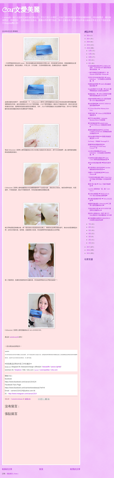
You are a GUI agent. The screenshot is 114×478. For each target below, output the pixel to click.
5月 (89, 230)
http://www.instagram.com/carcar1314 (22, 394)
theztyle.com (8, 367)
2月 (89, 240)
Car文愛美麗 (21, 10)
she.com (30, 370)
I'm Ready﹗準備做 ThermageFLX (98, 141)
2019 (88, 45)
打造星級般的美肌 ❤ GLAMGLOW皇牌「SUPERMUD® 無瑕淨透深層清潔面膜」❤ (99, 67)
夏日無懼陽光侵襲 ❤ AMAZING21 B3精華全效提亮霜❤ (99, 219)
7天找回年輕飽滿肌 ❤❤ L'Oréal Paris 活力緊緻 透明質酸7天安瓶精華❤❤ (99, 179)
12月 (90, 50)
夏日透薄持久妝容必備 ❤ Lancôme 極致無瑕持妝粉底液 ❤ (99, 168)
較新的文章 (7, 469)
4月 (89, 233)
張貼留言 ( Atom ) (12, 474)
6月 (89, 227)
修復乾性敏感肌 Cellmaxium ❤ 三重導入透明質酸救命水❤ (99, 204)
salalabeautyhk (14, 337)
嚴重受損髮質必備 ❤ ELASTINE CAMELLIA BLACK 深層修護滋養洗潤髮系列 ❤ (100, 131)
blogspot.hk (16, 367)
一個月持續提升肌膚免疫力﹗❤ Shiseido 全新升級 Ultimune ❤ (98, 73)
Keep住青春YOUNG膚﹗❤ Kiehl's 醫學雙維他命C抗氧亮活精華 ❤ (99, 90)
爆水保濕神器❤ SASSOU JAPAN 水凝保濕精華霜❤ (99, 104)
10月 (90, 57)
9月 (89, 60)
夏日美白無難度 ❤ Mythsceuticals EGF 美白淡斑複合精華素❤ (98, 194)
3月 (89, 236)
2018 (88, 48)
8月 (89, 63)
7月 (89, 224)
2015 (88, 253)
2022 (88, 35)
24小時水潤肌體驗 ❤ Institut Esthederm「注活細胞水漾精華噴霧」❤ (99, 153)
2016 (88, 250)
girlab (59, 367)
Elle (24, 370)
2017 (88, 247)
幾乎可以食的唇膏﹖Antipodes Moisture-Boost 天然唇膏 (97, 119)
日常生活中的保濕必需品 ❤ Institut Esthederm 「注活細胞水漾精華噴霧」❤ (99, 79)
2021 (88, 39)
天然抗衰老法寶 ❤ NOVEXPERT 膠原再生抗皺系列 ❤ (99, 209)
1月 (89, 243)
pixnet (36, 370)
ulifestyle (37, 367)
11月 (90, 54)
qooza (53, 367)
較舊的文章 (75, 469)
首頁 (41, 469)
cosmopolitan (45, 370)
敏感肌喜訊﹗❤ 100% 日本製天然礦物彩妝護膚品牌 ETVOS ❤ (99, 95)
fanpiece (18, 370)
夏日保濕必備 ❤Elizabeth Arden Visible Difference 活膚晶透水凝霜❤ (99, 125)
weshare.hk (9, 370)
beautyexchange (27, 367)
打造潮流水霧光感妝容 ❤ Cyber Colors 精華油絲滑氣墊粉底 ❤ (98, 158)
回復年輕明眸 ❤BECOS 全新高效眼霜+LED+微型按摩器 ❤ (99, 99)
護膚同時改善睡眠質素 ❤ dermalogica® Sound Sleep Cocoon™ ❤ (97, 146)
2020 (88, 42)
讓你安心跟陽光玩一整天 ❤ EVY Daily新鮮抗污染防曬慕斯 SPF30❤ (100, 214)
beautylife (46, 367)
